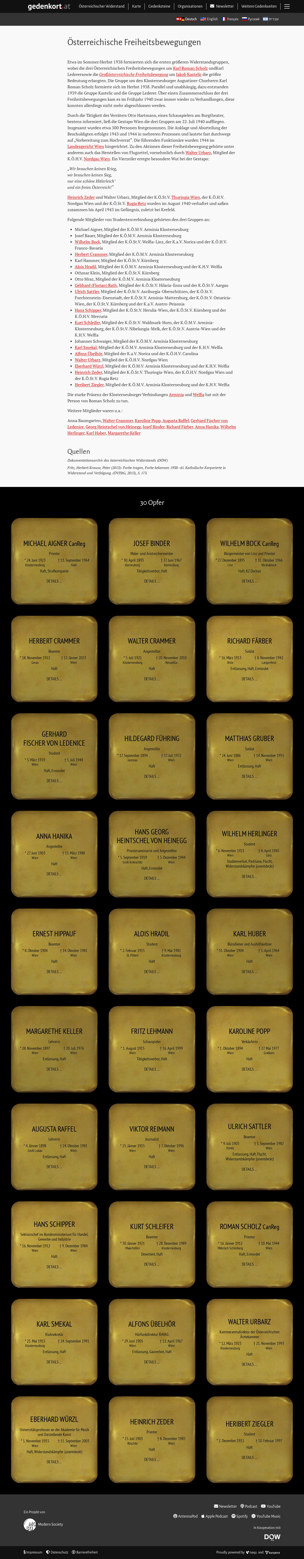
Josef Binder (154, 426)
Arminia (176, 394)
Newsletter (225, 1506)
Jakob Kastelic (189, 74)
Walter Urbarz (198, 152)
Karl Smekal (86, 347)
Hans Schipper (88, 310)
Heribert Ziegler (89, 384)
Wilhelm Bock (87, 241)
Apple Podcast (214, 1516)
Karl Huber (96, 433)
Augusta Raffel (175, 420)
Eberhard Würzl (89, 366)
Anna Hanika (207, 426)
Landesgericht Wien (85, 146)
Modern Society (43, 1525)
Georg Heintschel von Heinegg (113, 426)
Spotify (240, 1516)
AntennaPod (185, 1516)
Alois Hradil (85, 266)
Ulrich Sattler (87, 291)
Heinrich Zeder (81, 197)
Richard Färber (179, 426)
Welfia (198, 394)
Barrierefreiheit (85, 1552)
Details (56, 581)
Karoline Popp (148, 420)
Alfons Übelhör (88, 353)
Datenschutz (57, 1552)
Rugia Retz (136, 203)
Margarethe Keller (124, 433)
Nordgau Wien (97, 158)
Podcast (249, 1506)
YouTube (270, 1506)
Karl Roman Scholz (190, 68)
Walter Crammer (118, 420)
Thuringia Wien (185, 197)
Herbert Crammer (91, 254)
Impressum (33, 1552)
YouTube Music (266, 1516)
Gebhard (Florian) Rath (96, 285)
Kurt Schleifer (87, 322)
